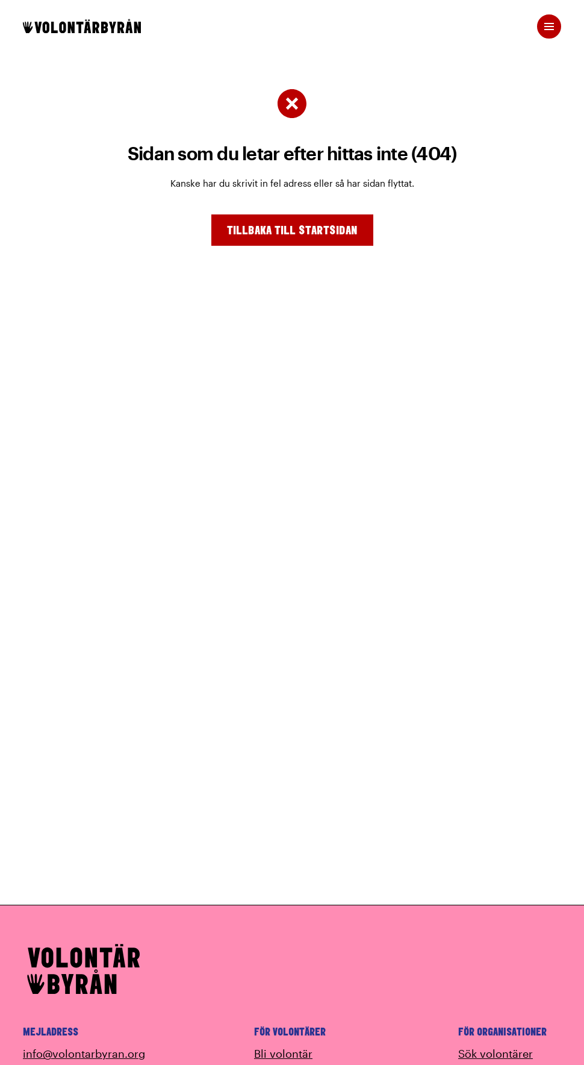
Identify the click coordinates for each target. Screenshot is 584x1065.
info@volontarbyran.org (84, 1053)
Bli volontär (283, 1053)
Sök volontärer (495, 1053)
